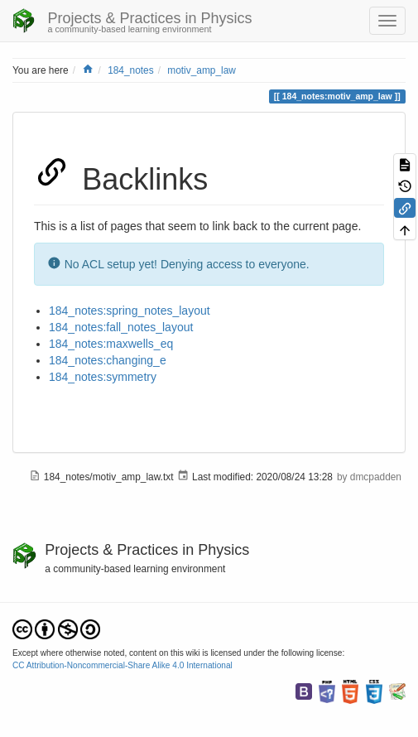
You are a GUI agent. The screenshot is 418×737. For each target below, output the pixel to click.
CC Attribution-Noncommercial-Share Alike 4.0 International (122, 665)
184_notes (131, 70)
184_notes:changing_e (107, 360)
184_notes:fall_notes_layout (121, 327)
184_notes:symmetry (102, 376)
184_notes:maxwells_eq (111, 343)
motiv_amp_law (201, 70)
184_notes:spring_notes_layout (129, 310)
